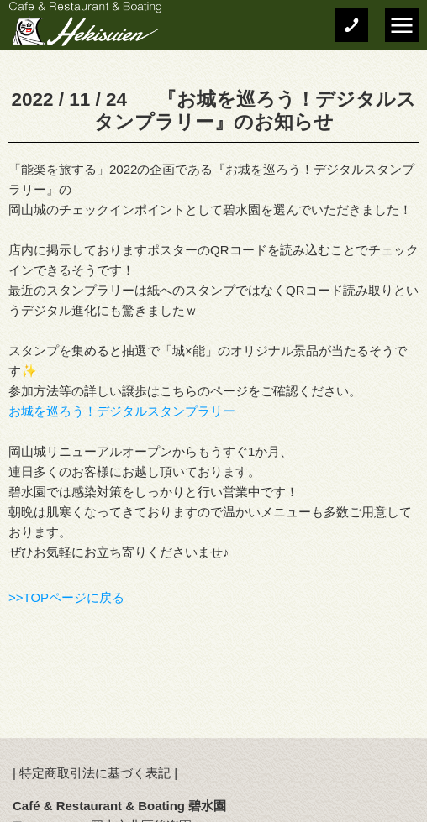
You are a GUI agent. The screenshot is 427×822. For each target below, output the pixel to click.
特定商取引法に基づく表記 (95, 773)
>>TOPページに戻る (66, 597)
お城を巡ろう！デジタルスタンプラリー (121, 411)
